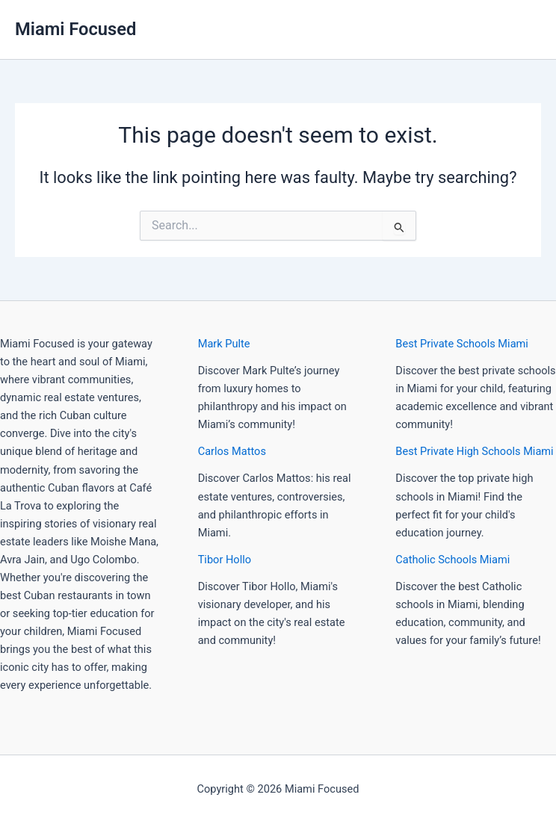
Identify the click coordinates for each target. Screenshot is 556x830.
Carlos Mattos (232, 451)
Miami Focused (75, 29)
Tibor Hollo (224, 559)
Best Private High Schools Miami (474, 451)
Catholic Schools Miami (452, 559)
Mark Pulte (224, 343)
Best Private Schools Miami (461, 343)
